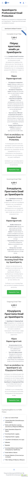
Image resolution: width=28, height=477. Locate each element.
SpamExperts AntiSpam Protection (14, 28)
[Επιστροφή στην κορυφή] (14, 470)
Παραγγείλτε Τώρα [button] (14, 169)
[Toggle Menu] (2, 2)
